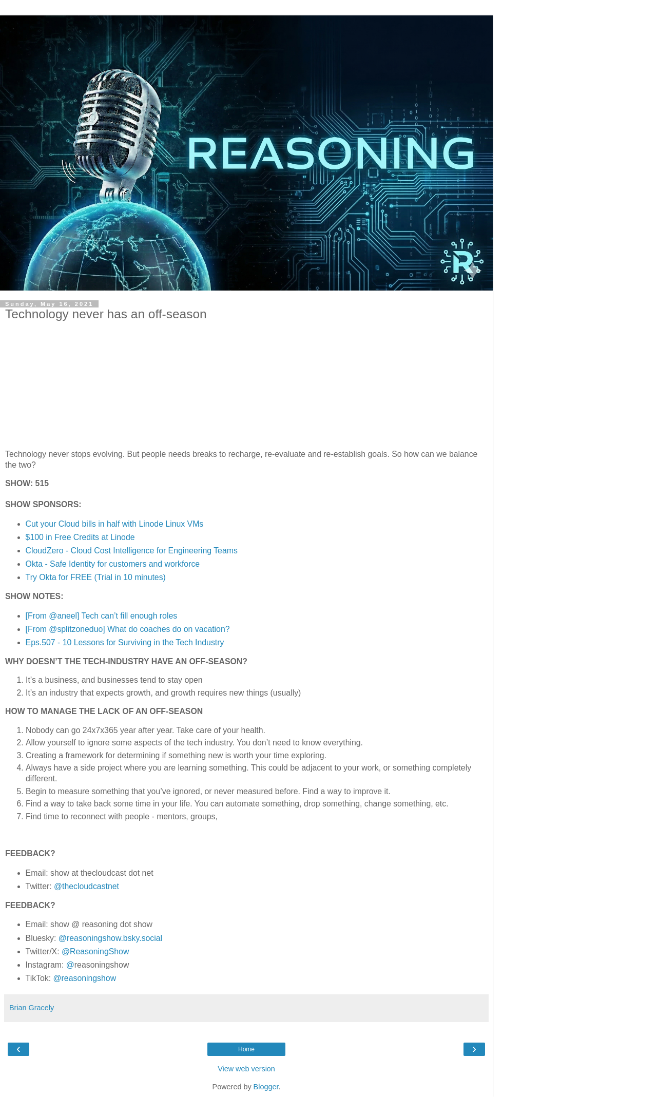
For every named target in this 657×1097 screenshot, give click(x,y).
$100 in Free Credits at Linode (80, 537)
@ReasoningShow (95, 951)
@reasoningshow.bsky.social (110, 938)
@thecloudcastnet (86, 886)
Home (246, 1049)
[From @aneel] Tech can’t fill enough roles (102, 615)
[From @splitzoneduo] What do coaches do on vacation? (128, 629)
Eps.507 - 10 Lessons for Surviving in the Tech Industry (125, 642)
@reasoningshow (85, 978)
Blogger (266, 1087)
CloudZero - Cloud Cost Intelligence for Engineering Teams (132, 550)
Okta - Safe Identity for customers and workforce (113, 564)
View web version (246, 1069)
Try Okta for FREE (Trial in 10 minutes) (96, 577)
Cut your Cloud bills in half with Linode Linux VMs (115, 523)
